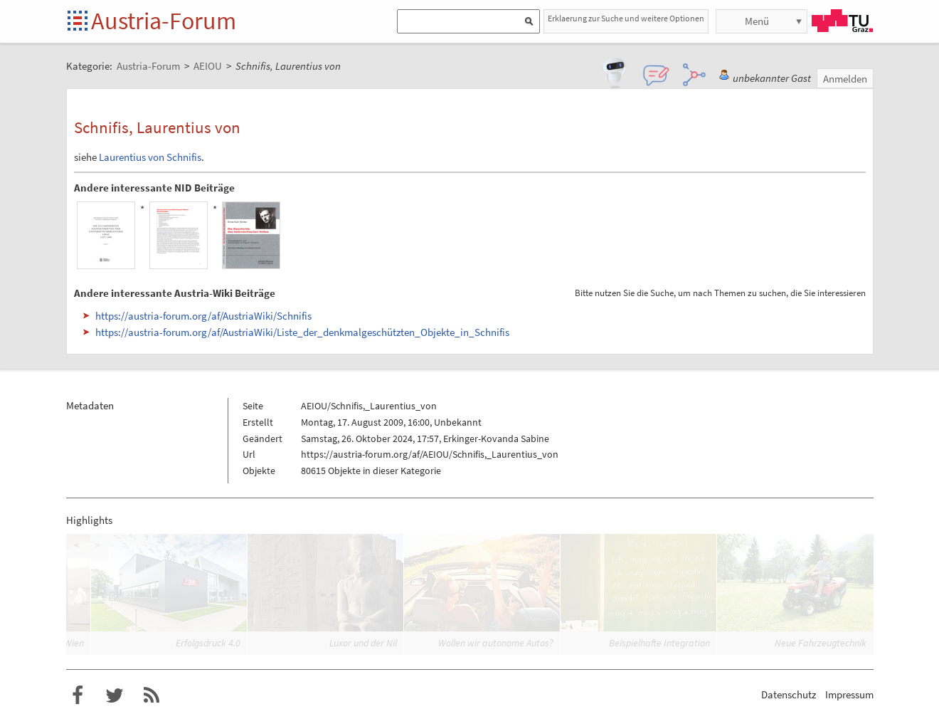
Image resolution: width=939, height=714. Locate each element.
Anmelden (845, 78)
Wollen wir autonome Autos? (495, 642)
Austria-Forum (163, 21)
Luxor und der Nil (363, 642)
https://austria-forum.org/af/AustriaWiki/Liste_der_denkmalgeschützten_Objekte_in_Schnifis (302, 332)
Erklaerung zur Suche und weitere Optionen (626, 18)
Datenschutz (788, 694)
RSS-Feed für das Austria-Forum (151, 695)
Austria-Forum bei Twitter (114, 695)
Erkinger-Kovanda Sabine (496, 438)
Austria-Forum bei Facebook (77, 695)
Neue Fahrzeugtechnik (820, 642)
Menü (757, 21)
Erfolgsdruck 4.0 (208, 642)
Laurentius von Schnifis (150, 157)
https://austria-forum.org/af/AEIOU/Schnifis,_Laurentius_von (429, 454)
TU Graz (842, 20)
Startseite (78, 21)
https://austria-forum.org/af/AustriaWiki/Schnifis (203, 315)
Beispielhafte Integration (659, 642)
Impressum (849, 694)
